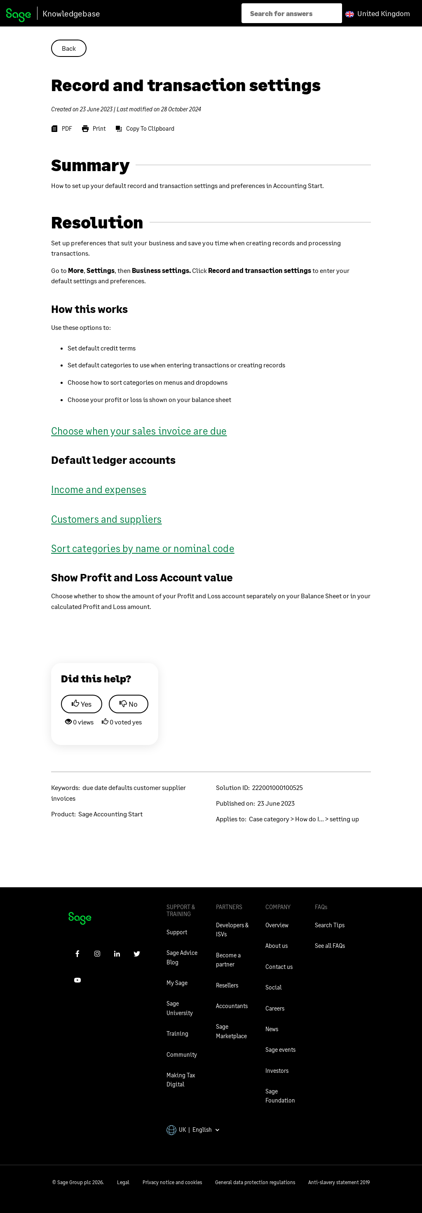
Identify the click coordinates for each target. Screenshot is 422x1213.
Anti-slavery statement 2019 (339, 1182)
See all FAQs (330, 945)
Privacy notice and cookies (172, 1182)
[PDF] (61, 128)
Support (176, 932)
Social (273, 987)
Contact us (279, 966)
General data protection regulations (255, 1182)
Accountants (232, 1005)
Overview (276, 925)
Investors (276, 1070)
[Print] (93, 128)
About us (276, 945)
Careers (274, 1008)
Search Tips (330, 925)
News (271, 1028)
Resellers (227, 985)
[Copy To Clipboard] (144, 128)
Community (181, 1054)
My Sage (177, 982)
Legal (123, 1182)
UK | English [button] (193, 1129)
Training (177, 1033)
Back (69, 48)
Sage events (280, 1049)
